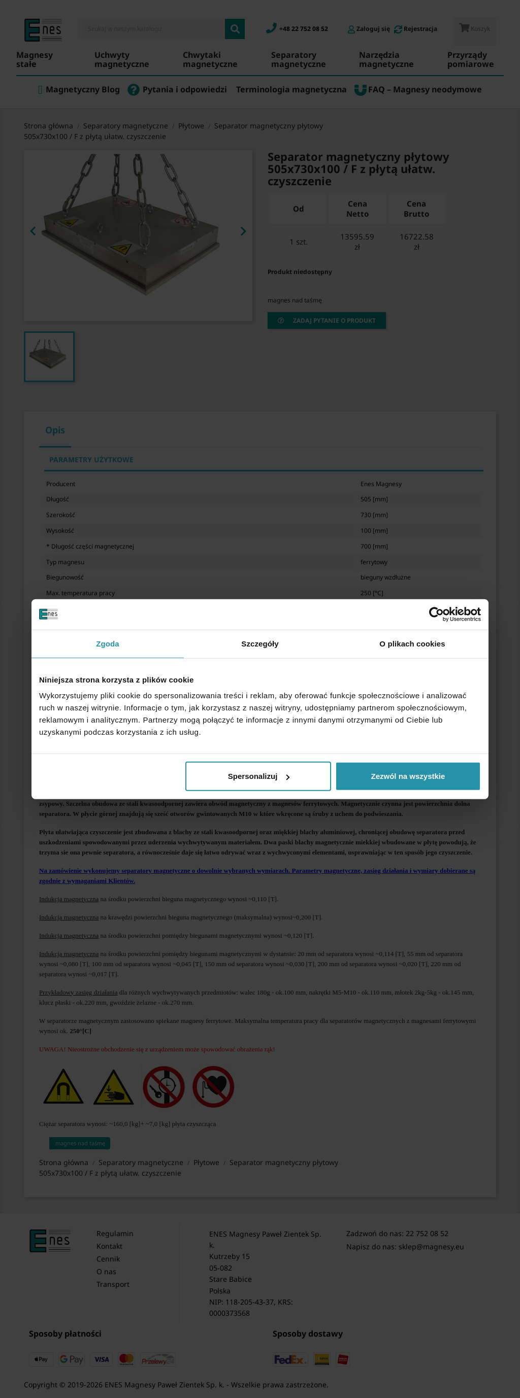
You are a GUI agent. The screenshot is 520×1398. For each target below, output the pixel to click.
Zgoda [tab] (107, 643)
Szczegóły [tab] (259, 643)
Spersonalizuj (259, 776)
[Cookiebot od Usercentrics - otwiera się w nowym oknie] (436, 614)
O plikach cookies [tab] (412, 643)
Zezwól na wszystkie (408, 776)
